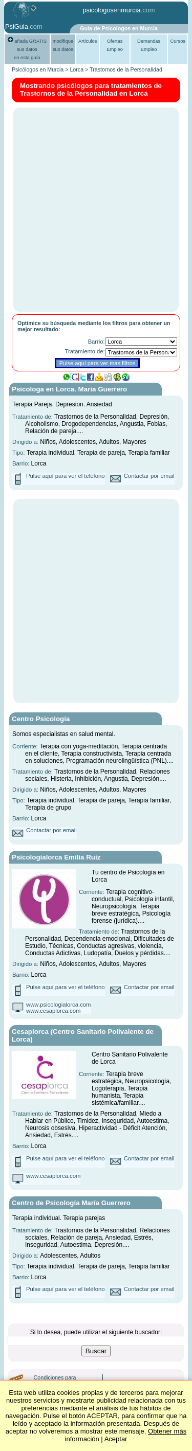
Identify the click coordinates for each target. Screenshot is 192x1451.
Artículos (87, 41)
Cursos (177, 41)
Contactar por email (149, 476)
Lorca (76, 69)
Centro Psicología (41, 719)
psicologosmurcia (111, 10)
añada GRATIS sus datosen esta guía (27, 49)
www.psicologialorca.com (58, 1004)
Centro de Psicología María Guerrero (71, 1203)
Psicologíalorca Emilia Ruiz (56, 857)
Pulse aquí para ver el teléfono (65, 476)
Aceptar (115, 1439)
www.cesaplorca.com (53, 1011)
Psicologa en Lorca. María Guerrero (69, 389)
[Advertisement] (96, 209)
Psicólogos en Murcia (37, 69)
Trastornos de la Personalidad (126, 69)
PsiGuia (16, 26)
